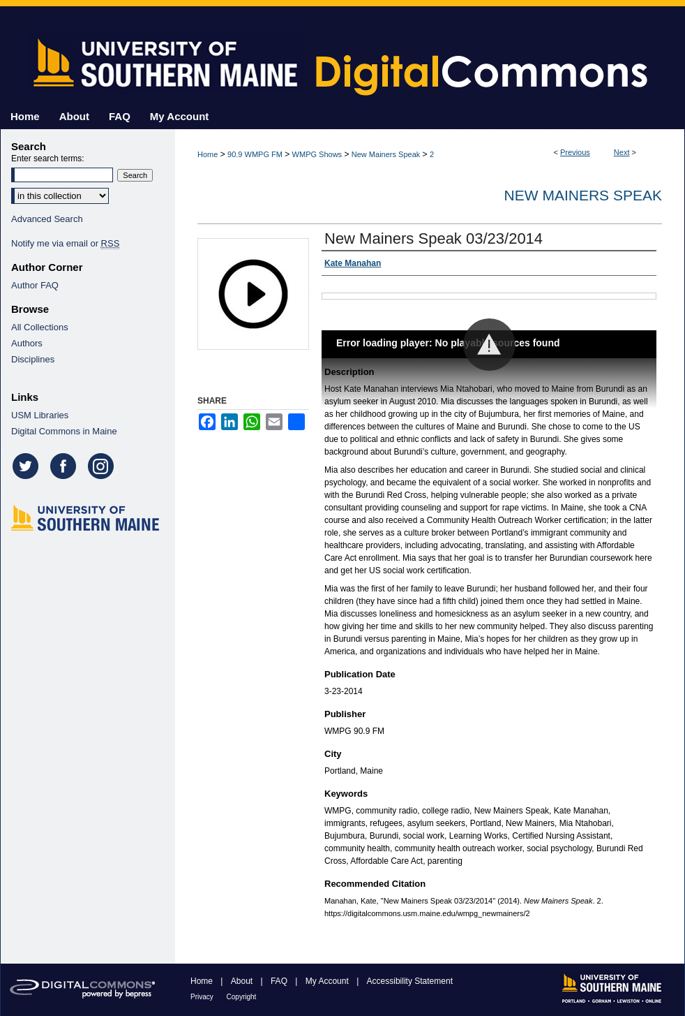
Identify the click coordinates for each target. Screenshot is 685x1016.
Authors (27, 343)
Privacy (203, 997)
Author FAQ (35, 285)
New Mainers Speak (386, 154)
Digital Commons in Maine (64, 431)
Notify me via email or (65, 243)
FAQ (280, 981)
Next (622, 152)
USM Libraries (39, 415)
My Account (328, 981)
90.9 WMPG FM (255, 154)
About (243, 981)
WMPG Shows (317, 154)
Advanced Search (47, 219)
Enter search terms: (47, 158)
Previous (575, 152)
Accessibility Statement (410, 981)
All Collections (39, 327)
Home (207, 154)
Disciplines (32, 359)
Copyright (242, 997)
